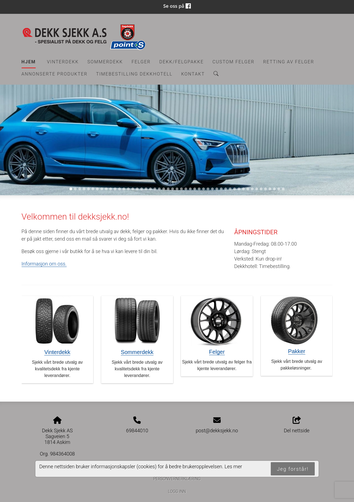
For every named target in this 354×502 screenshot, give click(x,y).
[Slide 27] (185, 189)
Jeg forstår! (292, 469)
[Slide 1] (70, 189)
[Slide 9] (106, 189)
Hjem (29, 61)
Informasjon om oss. (44, 264)
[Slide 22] (163, 189)
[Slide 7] (97, 189)
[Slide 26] (181, 189)
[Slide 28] (190, 189)
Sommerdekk (105, 61)
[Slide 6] (93, 189)
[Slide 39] (239, 189)
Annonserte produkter (55, 74)
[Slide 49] (283, 189)
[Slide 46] (270, 189)
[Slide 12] (119, 189)
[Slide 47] (274, 189)
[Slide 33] (212, 189)
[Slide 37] (230, 189)
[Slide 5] (88, 189)
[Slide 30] (199, 189)
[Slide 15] (132, 189)
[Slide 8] (101, 189)
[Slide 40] (243, 189)
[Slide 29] (194, 189)
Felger (141, 61)
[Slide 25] (177, 189)
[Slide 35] (221, 189)
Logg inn (177, 491)
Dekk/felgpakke (181, 61)
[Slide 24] (172, 189)
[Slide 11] (115, 189)
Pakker (296, 351)
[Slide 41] (247, 189)
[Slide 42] (252, 189)
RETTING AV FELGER (288, 61)
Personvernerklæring (177, 479)
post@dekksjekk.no (217, 430)
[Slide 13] (124, 189)
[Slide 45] (265, 189)
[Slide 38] (234, 189)
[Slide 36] (225, 189)
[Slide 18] (146, 189)
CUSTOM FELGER (233, 61)
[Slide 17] (141, 189)
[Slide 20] (154, 189)
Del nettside (296, 425)
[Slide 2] (75, 189)
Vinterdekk (63, 61)
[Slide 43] (256, 189)
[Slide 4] (84, 189)
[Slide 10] (110, 189)
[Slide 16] (137, 189)
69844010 (137, 430)
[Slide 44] (261, 189)
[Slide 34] (216, 189)
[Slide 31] (203, 189)
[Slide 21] (159, 189)
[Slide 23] (168, 189)
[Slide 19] (150, 189)
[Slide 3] (79, 189)
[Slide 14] (128, 189)
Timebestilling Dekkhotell (134, 74)
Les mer (233, 466)
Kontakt (193, 74)
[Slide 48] (278, 189)
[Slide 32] (208, 189)
